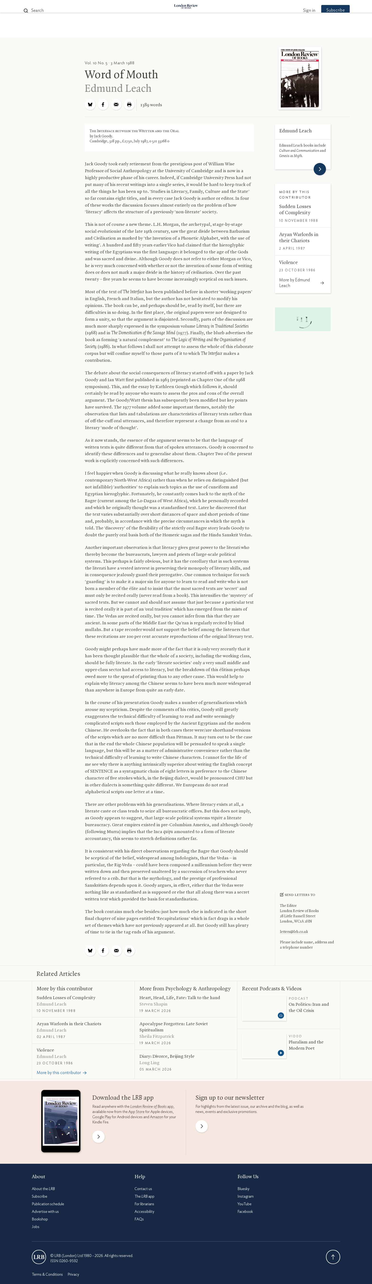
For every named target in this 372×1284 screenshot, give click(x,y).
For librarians (144, 1204)
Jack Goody (103, 136)
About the (43, 1189)
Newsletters (268, 31)
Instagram (245, 1196)
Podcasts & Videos (185, 31)
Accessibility (144, 1212)
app (151, 1106)
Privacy (73, 1274)
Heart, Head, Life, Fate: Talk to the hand (180, 998)
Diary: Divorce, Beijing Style (167, 1056)
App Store (136, 1112)
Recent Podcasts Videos (272, 989)
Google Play (101, 1117)
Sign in (299, 11)
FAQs (139, 1219)
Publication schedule (48, 1204)
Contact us (143, 1189)
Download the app (123, 1098)
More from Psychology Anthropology (185, 989)
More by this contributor (65, 989)
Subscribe (326, 10)
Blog (150, 31)
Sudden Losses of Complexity (66, 998)
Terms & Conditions (47, 1274)
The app (144, 1196)
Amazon (156, 1117)
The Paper (100, 31)
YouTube (244, 1204)
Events (221, 31)
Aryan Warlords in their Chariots (69, 1024)
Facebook (245, 1212)
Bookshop (40, 1219)
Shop (241, 31)
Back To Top (333, 1257)
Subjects (128, 31)
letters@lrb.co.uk (294, 932)
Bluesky (243, 1189)
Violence (288, 262)
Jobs (35, 1227)
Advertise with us (45, 1212)
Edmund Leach (118, 88)
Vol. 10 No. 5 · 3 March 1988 (109, 63)
